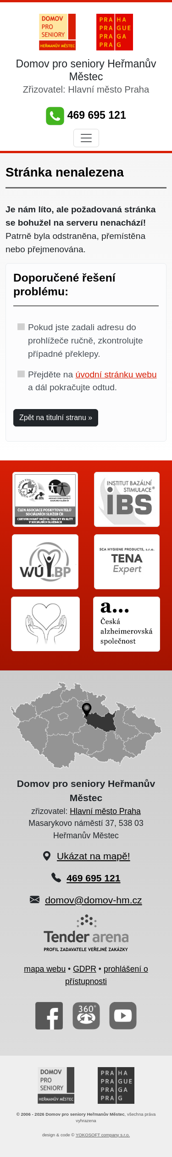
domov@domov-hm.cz (93, 900)
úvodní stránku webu (115, 374)
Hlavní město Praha (105, 811)
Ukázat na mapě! (93, 856)
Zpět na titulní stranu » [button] (55, 417)
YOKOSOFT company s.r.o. (103, 1134)
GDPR (84, 969)
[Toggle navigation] (86, 138)
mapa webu (45, 969)
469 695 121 (86, 115)
